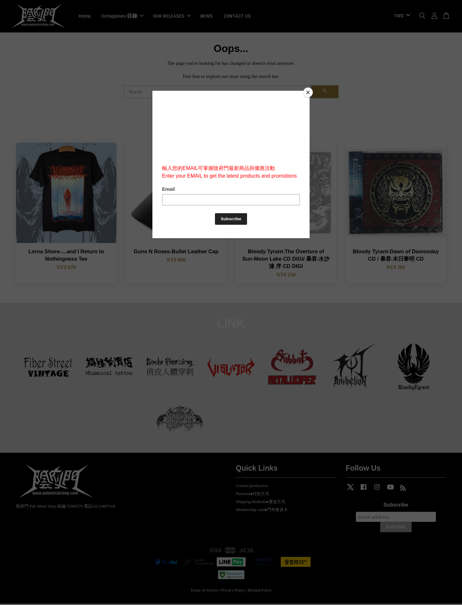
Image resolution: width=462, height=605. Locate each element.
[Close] (308, 92)
